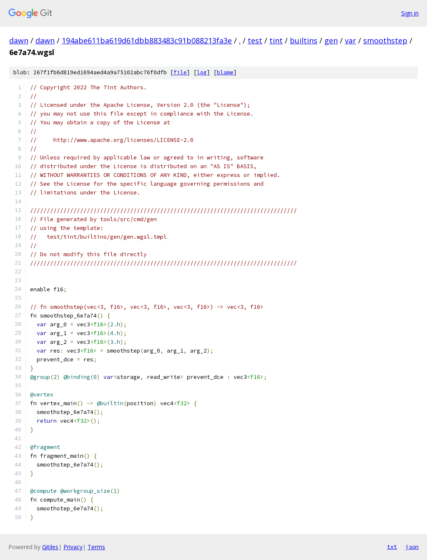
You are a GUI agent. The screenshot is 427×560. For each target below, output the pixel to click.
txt (392, 546)
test (255, 40)
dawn (18, 40)
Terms (96, 547)
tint (276, 40)
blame (225, 72)
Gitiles (50, 547)
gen (331, 40)
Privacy (73, 547)
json (412, 546)
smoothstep (385, 40)
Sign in (410, 13)
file (180, 72)
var (350, 40)
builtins (303, 40)
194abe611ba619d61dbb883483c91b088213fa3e (147, 40)
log (202, 72)
